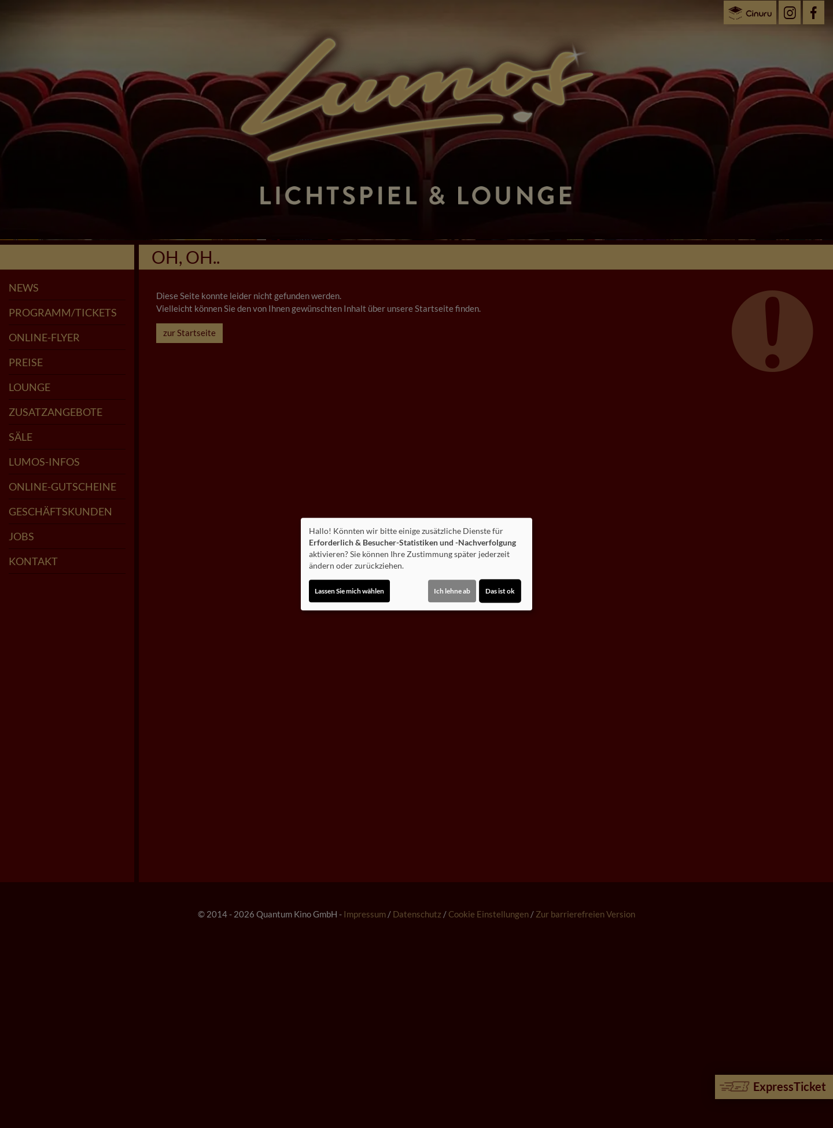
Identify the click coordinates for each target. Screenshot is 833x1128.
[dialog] (416, 564)
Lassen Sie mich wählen (349, 591)
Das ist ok (500, 591)
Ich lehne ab (452, 591)
